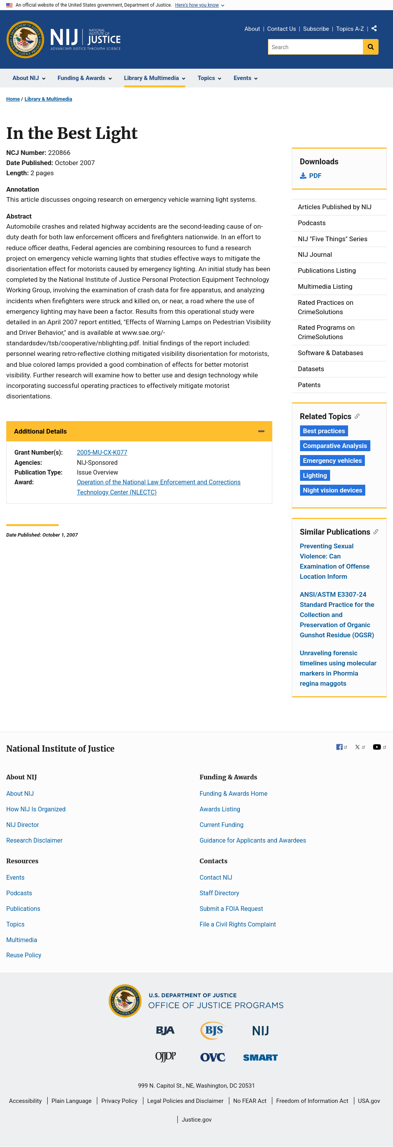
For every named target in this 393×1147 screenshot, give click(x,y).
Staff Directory (219, 893)
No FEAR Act (249, 1100)
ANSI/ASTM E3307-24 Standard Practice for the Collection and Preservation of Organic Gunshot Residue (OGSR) (337, 614)
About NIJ (20, 793)
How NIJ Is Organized (36, 809)
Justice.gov (197, 1119)
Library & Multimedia (48, 99)
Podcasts (19, 893)
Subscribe (316, 28)
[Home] (85, 39)
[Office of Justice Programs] (25, 39)
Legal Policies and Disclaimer (185, 1100)
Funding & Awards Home (234, 793)
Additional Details (40, 431)
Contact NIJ (216, 877)
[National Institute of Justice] (260, 1027)
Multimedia (21, 940)
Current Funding (221, 825)
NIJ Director (22, 825)
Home (13, 99)
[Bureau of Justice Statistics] (213, 1036)
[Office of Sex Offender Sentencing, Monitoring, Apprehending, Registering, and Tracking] (260, 1055)
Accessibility (25, 1100)
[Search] (315, 47)
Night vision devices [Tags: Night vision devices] (333, 490)
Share (376, 30)
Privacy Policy (119, 1100)
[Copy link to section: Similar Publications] (374, 531)
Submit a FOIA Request (231, 908)
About (252, 28)
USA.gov (369, 1100)
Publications (23, 908)
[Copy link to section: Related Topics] (356, 416)
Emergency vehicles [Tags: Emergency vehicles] (332, 460)
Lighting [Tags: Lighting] (315, 475)
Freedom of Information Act (312, 1100)
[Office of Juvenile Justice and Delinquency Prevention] (165, 1059)
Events (15, 877)
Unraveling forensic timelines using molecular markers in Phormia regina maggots (338, 668)
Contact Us (281, 28)
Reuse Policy (23, 955)
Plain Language (72, 1100)
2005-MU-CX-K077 (102, 452)
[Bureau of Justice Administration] (165, 1027)
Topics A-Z (350, 28)
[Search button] (371, 47)
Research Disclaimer (34, 840)
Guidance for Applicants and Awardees (253, 840)
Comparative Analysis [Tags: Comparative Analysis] (335, 446)
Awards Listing (220, 809)
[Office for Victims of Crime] (212, 1057)
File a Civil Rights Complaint (238, 924)
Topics (15, 924)
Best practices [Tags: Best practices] (324, 431)
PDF (315, 176)
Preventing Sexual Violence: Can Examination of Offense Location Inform (335, 561)
